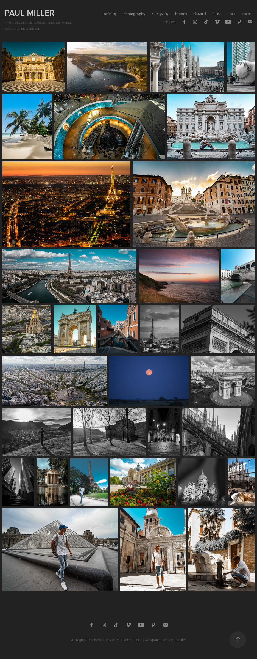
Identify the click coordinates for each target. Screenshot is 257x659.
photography (134, 14)
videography (160, 14)
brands (181, 14)
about (231, 14)
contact (247, 14)
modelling (110, 14)
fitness (217, 14)
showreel (200, 14)
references (169, 22)
